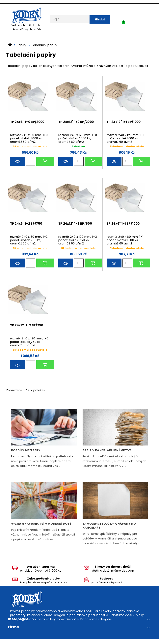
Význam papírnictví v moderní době (41, 524)
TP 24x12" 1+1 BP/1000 (124, 122)
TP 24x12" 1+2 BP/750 (26, 325)
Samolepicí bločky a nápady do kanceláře (109, 526)
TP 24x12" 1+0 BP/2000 (76, 122)
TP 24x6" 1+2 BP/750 (26, 223)
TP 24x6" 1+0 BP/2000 (27, 122)
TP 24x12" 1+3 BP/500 (75, 223)
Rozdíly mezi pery (25, 450)
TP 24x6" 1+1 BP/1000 (123, 223)
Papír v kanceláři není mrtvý (107, 450)
